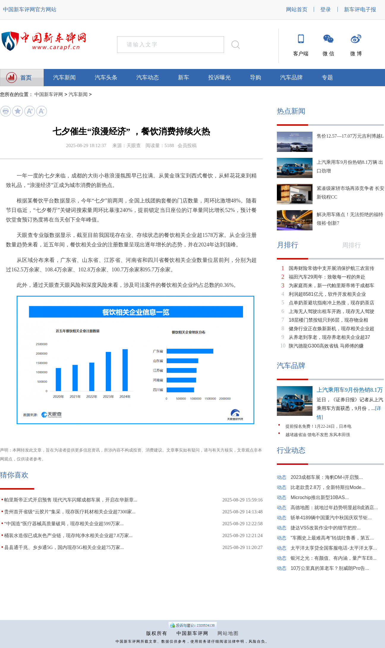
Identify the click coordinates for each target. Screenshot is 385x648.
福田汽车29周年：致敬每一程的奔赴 (327, 276)
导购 (255, 77)
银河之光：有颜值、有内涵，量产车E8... (333, 558)
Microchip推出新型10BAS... (320, 497)
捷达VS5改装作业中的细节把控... (326, 527)
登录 (325, 9)
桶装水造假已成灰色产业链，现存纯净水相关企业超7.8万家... (68, 535)
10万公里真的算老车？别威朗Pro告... (330, 568)
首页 (25, 78)
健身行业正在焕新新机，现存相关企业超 (331, 328)
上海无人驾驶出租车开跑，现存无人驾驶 (331, 311)
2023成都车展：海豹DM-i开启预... (327, 477)
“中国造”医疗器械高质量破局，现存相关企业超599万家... (64, 523)
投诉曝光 (219, 77)
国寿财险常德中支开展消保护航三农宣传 (331, 268)
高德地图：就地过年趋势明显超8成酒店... (334, 507)
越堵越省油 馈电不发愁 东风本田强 (317, 434)
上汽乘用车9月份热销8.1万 (350, 390)
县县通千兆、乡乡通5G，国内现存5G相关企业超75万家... (64, 547)
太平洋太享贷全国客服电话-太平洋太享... (334, 548)
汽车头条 (106, 77)
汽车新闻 (64, 77)
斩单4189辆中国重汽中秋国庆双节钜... (331, 517)
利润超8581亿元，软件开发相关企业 (327, 294)
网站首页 (296, 9)
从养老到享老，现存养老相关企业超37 (329, 337)
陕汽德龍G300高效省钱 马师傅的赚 (326, 345)
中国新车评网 (19, 9)
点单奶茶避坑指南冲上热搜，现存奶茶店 (331, 302)
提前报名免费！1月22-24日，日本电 (318, 426)
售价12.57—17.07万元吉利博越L (350, 136)
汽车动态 (147, 77)
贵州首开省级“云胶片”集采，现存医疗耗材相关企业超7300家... (69, 511)
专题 (327, 77)
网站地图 (228, 633)
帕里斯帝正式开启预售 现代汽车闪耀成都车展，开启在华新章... (70, 499)
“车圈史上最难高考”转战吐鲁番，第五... (332, 537)
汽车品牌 (291, 77)
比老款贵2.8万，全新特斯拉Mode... (328, 487)
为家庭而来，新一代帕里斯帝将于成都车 (331, 285)
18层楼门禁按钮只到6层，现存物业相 (328, 320)
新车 (183, 77)
